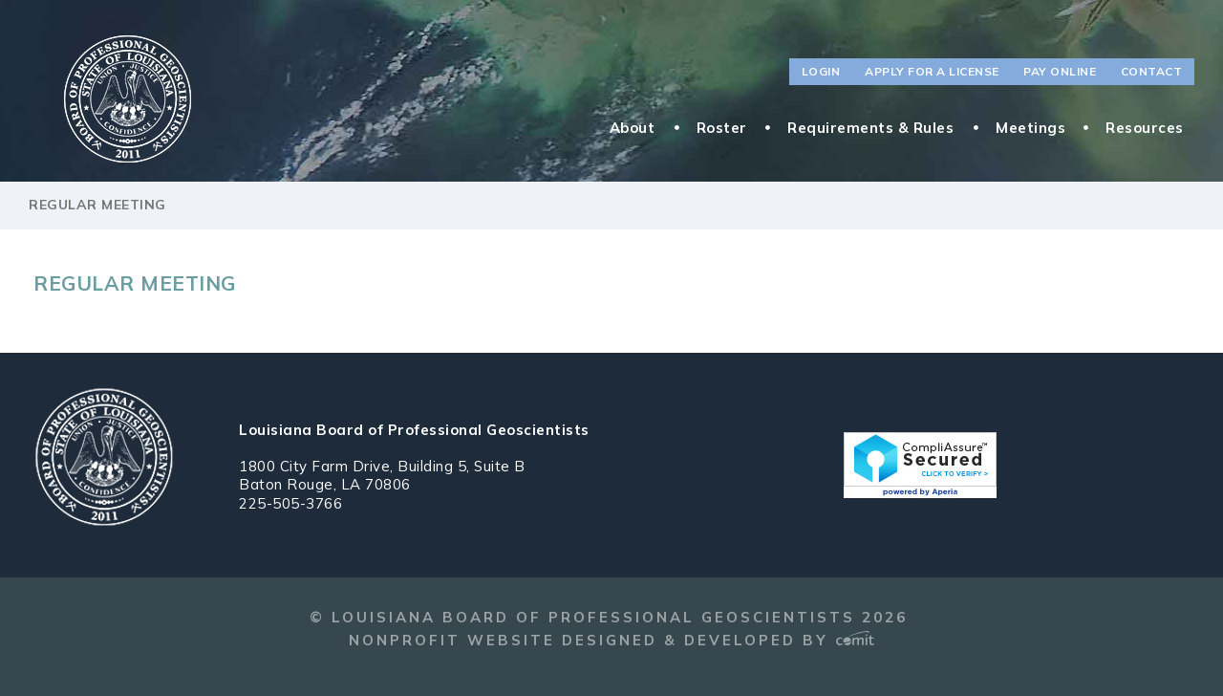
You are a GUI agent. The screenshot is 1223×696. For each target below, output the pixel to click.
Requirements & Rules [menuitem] (870, 128)
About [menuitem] (632, 128)
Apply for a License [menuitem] (932, 71)
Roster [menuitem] (722, 128)
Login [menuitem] (821, 71)
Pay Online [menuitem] (1059, 71)
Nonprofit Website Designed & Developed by (611, 640)
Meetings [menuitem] (1030, 128)
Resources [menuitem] (1144, 128)
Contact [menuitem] (1152, 71)
